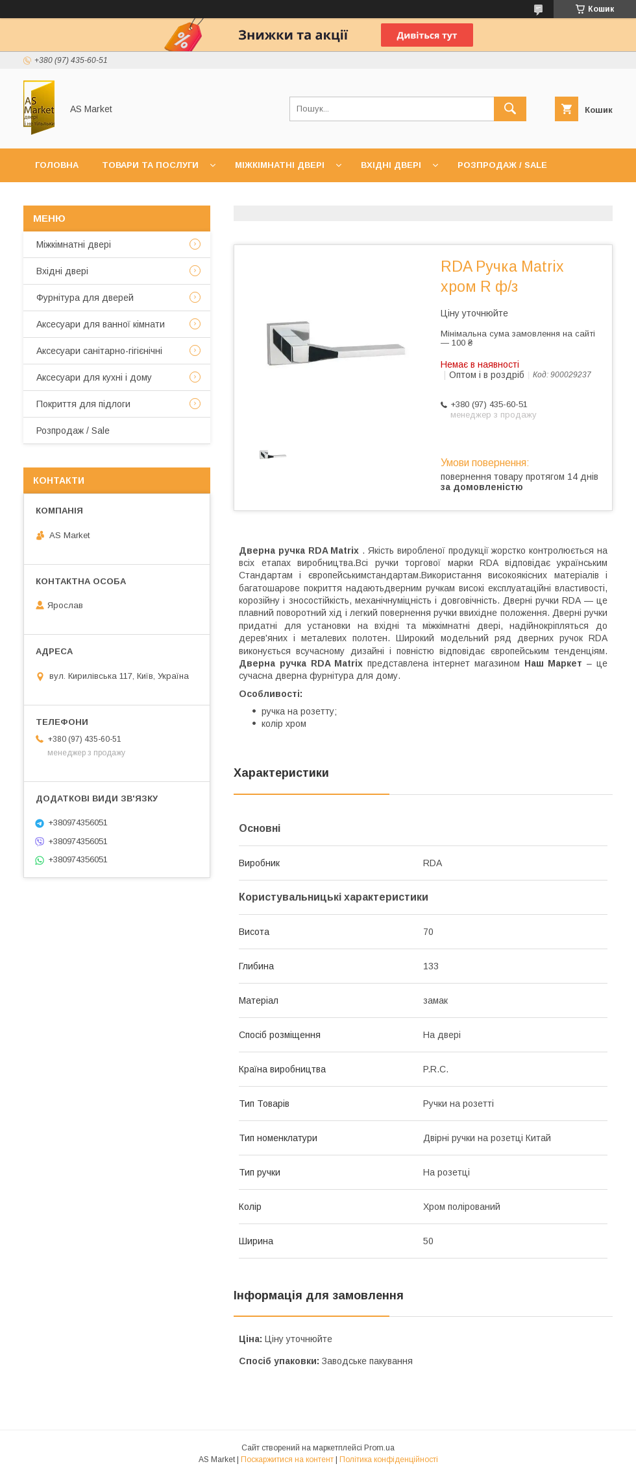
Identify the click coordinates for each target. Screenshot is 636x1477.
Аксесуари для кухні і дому (94, 377)
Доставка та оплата (223, 199)
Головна (57, 165)
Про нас (127, 199)
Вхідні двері (391, 165)
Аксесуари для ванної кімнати (100, 324)
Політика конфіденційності (388, 1459)
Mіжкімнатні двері (73, 244)
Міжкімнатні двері (279, 165)
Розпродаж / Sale (502, 165)
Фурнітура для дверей (85, 297)
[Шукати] (510, 109)
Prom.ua (379, 1447)
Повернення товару (348, 199)
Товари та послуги (150, 165)
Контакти (59, 199)
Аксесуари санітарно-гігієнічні (99, 351)
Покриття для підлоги (83, 404)
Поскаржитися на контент (287, 1459)
